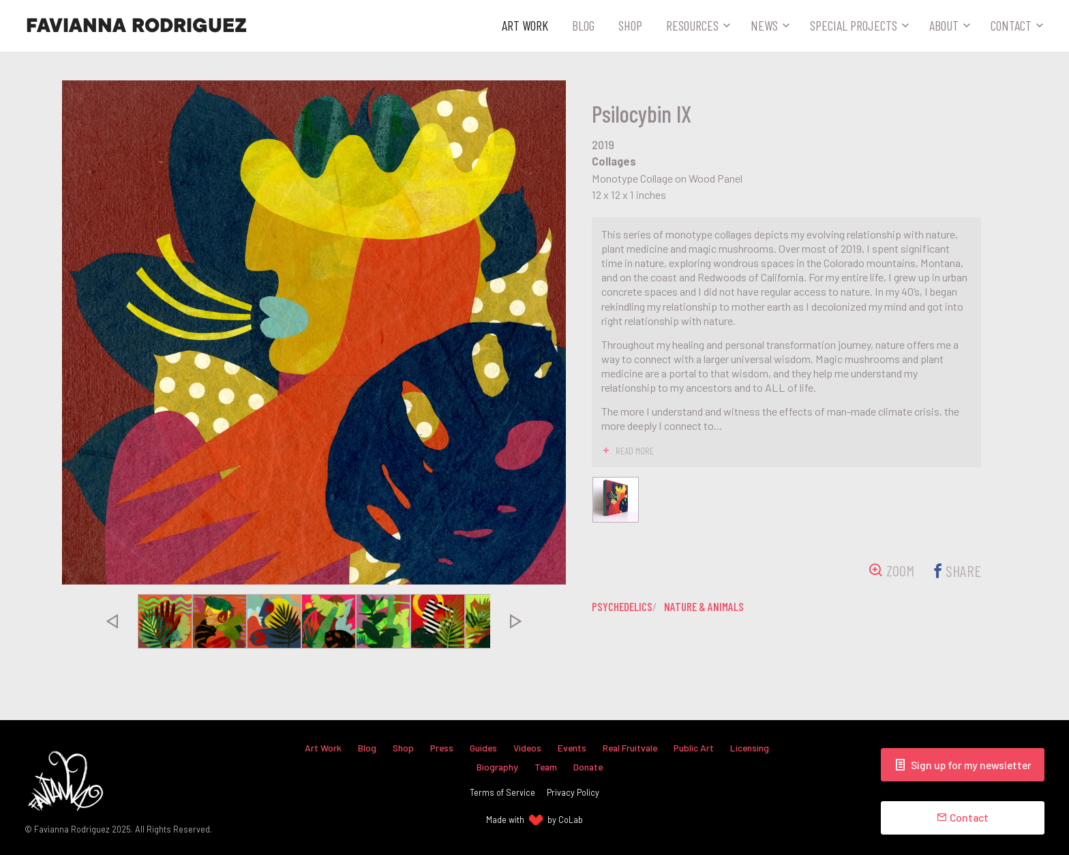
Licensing (755, 747)
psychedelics (624, 608)
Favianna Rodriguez (136, 26)
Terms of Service (502, 792)
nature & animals (710, 608)
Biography (496, 767)
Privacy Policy (573, 792)
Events (572, 747)
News (764, 25)
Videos (526, 747)
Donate (589, 767)
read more (635, 450)
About (944, 25)
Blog (583, 25)
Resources (692, 25)
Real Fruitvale (632, 747)
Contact (1011, 25)
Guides (481, 747)
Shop (630, 25)
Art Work (525, 25)
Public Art (698, 747)
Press (438, 747)
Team (545, 767)
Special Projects (853, 25)
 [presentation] (112, 621)
